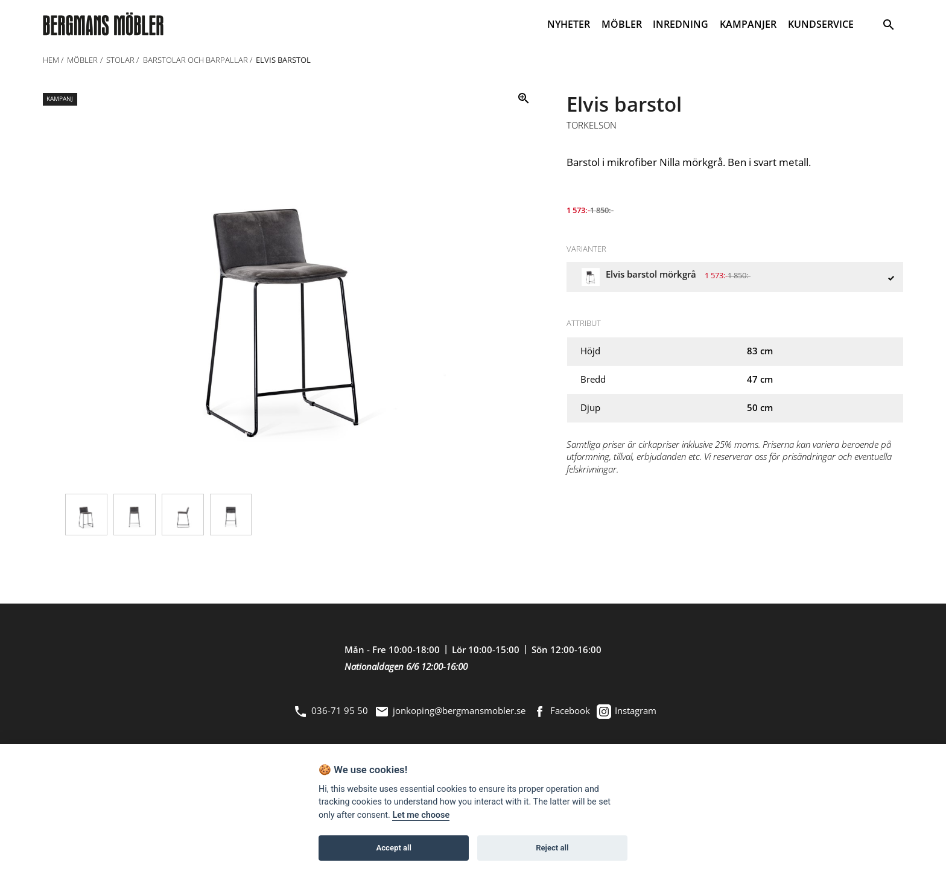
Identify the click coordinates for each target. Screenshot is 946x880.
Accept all (393, 847)
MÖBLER (622, 24)
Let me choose (420, 815)
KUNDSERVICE (821, 24)
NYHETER (568, 24)
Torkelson (592, 125)
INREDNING (680, 24)
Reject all (552, 847)
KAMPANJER (748, 24)
